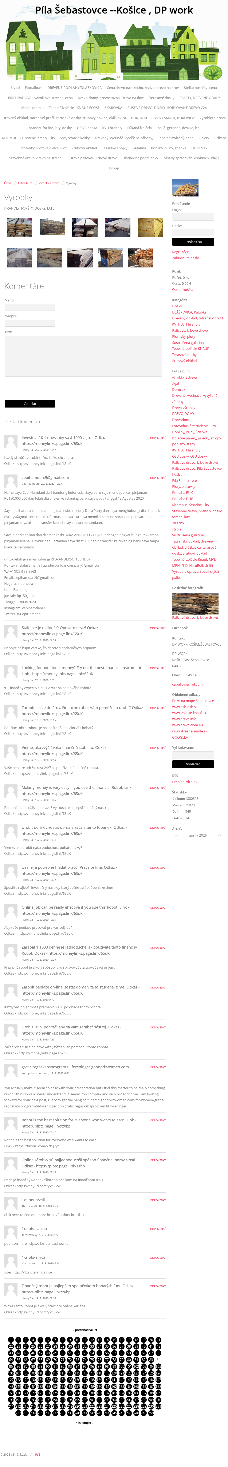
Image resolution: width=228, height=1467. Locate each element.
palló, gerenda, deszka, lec (178, 127)
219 (70, 1407)
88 (33, 1367)
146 (151, 1380)
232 (18, 1413)
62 (151, 1353)
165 (136, 1387)
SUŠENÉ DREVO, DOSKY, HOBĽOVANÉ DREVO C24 (167, 107)
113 (62, 1373)
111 (48, 1373)
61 (144, 1353)
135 (70, 1380)
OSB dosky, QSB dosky (189, 456)
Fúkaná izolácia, (140, 127)
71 (62, 1360)
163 (121, 1387)
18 (136, 1339)
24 (26, 1346)
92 (62, 1367)
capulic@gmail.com (187, 685)
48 (48, 1353)
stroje (176, 529)
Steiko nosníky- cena (200, 87)
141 (114, 1380)
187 (143, 1393)
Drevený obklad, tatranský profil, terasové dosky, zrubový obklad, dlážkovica (64, 118)
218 (62, 1407)
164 (129, 1387)
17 (129, 1339)
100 (121, 1367)
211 (11, 1407)
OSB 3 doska (87, 127)
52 (77, 1353)
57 (114, 1353)
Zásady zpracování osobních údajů (191, 158)
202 (99, 1400)
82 (144, 1360)
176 (62, 1393)
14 (107, 1339)
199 (77, 1400)
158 (84, 1387)
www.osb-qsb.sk (184, 707)
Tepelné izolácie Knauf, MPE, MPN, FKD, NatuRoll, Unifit (194, 563)
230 (151, 1407)
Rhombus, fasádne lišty (190, 505)
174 (48, 1393)
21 (158, 1339)
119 (107, 1373)
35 (107, 1346)
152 (40, 1387)
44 (18, 1353)
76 (99, 1360)
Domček (178, 389)
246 (121, 1413)
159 (92, 1387)
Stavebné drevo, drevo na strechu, (36, 158)
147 (158, 1380)
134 (62, 1380)
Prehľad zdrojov (184, 782)
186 (136, 1393)
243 (99, 1413)
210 (158, 1400)
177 (70, 1393)
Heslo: (177, 226)
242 (92, 1413)
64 (11, 1360)
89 (40, 1367)
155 (62, 1387)
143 (129, 1380)
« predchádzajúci (84, 1330)
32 (85, 1346)
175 (55, 1393)
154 (55, 1387)
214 (33, 1407)
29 (62, 1346)
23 (18, 1346)
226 (121, 1407)
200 (84, 1400)
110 (40, 1373)
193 (33, 1400)
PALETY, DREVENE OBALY (200, 97)
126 (158, 1373)
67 (33, 1360)
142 (121, 1380)
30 (70, 1346)
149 (18, 1387)
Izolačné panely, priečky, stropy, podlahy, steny (197, 441)
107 (18, 1373)
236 (48, 1413)
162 (114, 1387)
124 (143, 1373)
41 (151, 1346)
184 (121, 1393)
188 (151, 1393)
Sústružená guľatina (188, 342)
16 (121, 1339)
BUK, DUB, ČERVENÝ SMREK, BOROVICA (162, 118)
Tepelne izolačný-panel (176, 138)
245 (114, 1413)
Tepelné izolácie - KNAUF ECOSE (74, 107)
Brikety (220, 138)
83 (151, 1360)
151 (33, 1387)
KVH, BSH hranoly (186, 324)
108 (25, 1373)
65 (18, 1360)
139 (99, 1380)
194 (40, 1400)
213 (25, 1407)
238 (62, 1413)
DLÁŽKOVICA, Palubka (189, 312)
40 (144, 1346)
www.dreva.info (184, 719)
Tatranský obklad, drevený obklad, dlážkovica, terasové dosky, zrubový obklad (194, 547)
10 (77, 1339)
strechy (178, 523)
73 (77, 1360)
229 (143, 1407)
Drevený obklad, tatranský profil (197, 318)
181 (99, 1393)
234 (33, 1413)
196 (55, 1400)
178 (77, 1393)
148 (11, 1387)
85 (11, 1367)
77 (107, 1360)
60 (136, 1353)
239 (70, 1413)
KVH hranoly (112, 127)
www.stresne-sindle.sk (189, 732)
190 (11, 1400)
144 (136, 1380)
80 (129, 1360)
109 (33, 1373)
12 (92, 1339)
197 (62, 1400)
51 (70, 1353)
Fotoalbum (33, 87)
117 (92, 1373)
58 (121, 1353)
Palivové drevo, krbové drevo (195, 462)
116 (84, 1373)
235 (40, 1413)
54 (92, 1353)
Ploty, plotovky (183, 487)
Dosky (177, 306)
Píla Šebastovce (184, 481)
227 (129, 1407)
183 (114, 1393)
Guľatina (139, 148)
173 (40, 1393)
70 (55, 1360)
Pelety (204, 138)
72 (70, 1360)
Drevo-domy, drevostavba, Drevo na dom (111, 97)
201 (92, 1400)
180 (92, 1393)
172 (33, 1393)
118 (99, 1373)
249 (143, 1413)
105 (158, 1367)
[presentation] (85, 386)
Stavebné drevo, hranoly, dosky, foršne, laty (197, 514)
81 (136, 1360)
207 (136, 1400)
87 (26, 1367)
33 (92, 1346)
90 (48, 1367)
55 (99, 1353)
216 (48, 1407)
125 (151, 1373)
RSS (37, 1455)
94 (77, 1367)
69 (48, 1360)
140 (107, 1380)
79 (121, 1360)
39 (136, 1346)
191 (18, 1400)
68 (40, 1360)
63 (158, 1353)
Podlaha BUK (182, 493)
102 (136, 1367)
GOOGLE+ (180, 738)
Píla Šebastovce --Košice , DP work (114, 10)
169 (11, 1393)
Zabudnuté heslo (185, 258)
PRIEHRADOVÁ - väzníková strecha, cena (40, 97)
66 (26, 1360)
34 (99, 1346)
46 (33, 1353)
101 (129, 1367)
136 (77, 1380)
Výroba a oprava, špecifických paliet (195, 575)
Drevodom (180, 420)
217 (55, 1407)
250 (151, 1413)
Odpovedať (158, 438)
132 (48, 1380)
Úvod (15, 87)
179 (84, 1393)
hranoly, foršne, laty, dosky (50, 127)
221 (84, 1407)
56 (107, 1353)
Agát (175, 383)
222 (92, 1407)
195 (48, 1400)
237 (55, 1413)
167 (151, 1387)
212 (18, 1407)
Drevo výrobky (183, 408)
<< (176, 836)
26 (40, 1346)
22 (11, 1346)
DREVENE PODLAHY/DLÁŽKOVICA (74, 87)
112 (55, 1373)
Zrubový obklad (84, 148)
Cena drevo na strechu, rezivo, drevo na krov (143, 87)
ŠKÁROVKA (113, 107)
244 (107, 1413)
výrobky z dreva (49, 183)
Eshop (114, 168)
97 (99, 1367)
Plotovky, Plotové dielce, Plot (44, 148)
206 (129, 1400)
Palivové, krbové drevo (190, 330)
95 (85, 1367)
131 (40, 1380)
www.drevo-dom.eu (187, 726)
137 (84, 1380)
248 (136, 1413)
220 (77, 1407)
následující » (85, 1424)
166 (143, 1387)
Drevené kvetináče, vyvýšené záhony (194, 398)
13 (99, 1339)
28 (55, 1346)
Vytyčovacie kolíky (75, 138)
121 (121, 1373)
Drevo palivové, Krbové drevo (93, 158)
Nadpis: (11, 316)
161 (107, 1387)
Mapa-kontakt (32, 107)
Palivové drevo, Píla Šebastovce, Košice (197, 471)
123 (136, 1373)
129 (25, 1380)
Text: (8, 332)
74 (85, 1360)
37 (121, 1346)
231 (158, 1407)
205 (121, 1400)
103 (143, 1367)
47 (40, 1353)
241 (84, 1413)
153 (48, 1387)
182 (107, 1393)
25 (33, 1346)
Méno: (10, 300)
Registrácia (181, 251)
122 (129, 1373)
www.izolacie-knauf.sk (189, 713)
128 (18, 1380)
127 (11, 1380)
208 (143, 1400)
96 (92, 1367)
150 (25, 1387)
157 (77, 1387)
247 (129, 1413)
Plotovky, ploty (183, 336)
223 (99, 1407)
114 (70, 1373)
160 (99, 1387)
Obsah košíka (182, 290)
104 (151, 1367)
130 (33, 1380)
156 (70, 1387)
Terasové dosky (161, 97)
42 (158, 1346)
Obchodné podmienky (140, 158)
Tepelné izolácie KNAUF (190, 348)
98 (107, 1367)
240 (77, 1413)
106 (11, 1373)
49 (55, 1353)
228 (136, 1407)
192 (25, 1400)
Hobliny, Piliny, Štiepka (189, 432)
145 (143, 1380)
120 (114, 1373)
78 (114, 1360)
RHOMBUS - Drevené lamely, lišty (28, 138)
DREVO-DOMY (183, 414)
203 (107, 1400)
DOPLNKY (199, 148)
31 (77, 1346)
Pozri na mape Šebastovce (193, 701)
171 (25, 1393)
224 (107, 1407)
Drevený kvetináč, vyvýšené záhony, (124, 138)
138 (92, 1380)
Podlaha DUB (182, 499)
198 (70, 1400)
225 (114, 1407)
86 (18, 1367)
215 (40, 1407)
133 (55, 1380)
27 (48, 1346)
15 (114, 1339)
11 (85, 1339)
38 (129, 1346)
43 (11, 1353)
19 (144, 1339)
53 (85, 1353)
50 (62, 1353)
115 (77, 1373)
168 (158, 1387)
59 (129, 1353)
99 (114, 1367)
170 (18, 1393)
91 (55, 1367)
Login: (177, 209)
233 (25, 1413)
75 (92, 1360)
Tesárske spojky (114, 148)
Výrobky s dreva (213, 118)
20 (151, 1339)
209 (151, 1400)
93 (70, 1367)
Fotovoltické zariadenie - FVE (194, 426)
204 (114, 1400)
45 (26, 1353)
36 (114, 1346)
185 (129, 1393)
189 (158, 1393)
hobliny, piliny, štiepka (168, 148)
